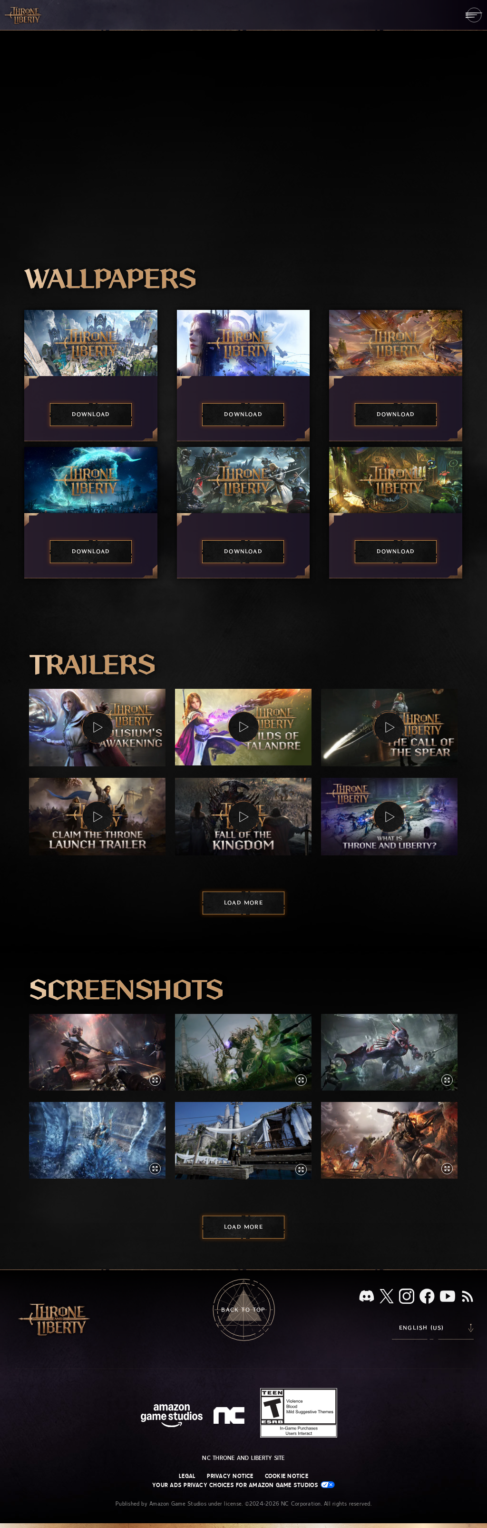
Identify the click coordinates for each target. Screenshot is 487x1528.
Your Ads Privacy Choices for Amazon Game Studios (243, 1484)
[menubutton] (474, 15)
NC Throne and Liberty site (243, 1458)
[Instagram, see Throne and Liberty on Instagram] (406, 1297)
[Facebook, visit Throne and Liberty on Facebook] (427, 1297)
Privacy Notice (230, 1476)
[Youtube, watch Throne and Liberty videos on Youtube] (447, 1297)
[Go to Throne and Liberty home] (24, 14)
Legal (187, 1476)
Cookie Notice (286, 1476)
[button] (97, 727)
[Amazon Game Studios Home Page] (172, 1416)
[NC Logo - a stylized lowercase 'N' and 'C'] (230, 1416)
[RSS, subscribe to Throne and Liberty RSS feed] (467, 1297)
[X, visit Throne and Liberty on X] (387, 1297)
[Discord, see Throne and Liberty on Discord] (366, 1297)
